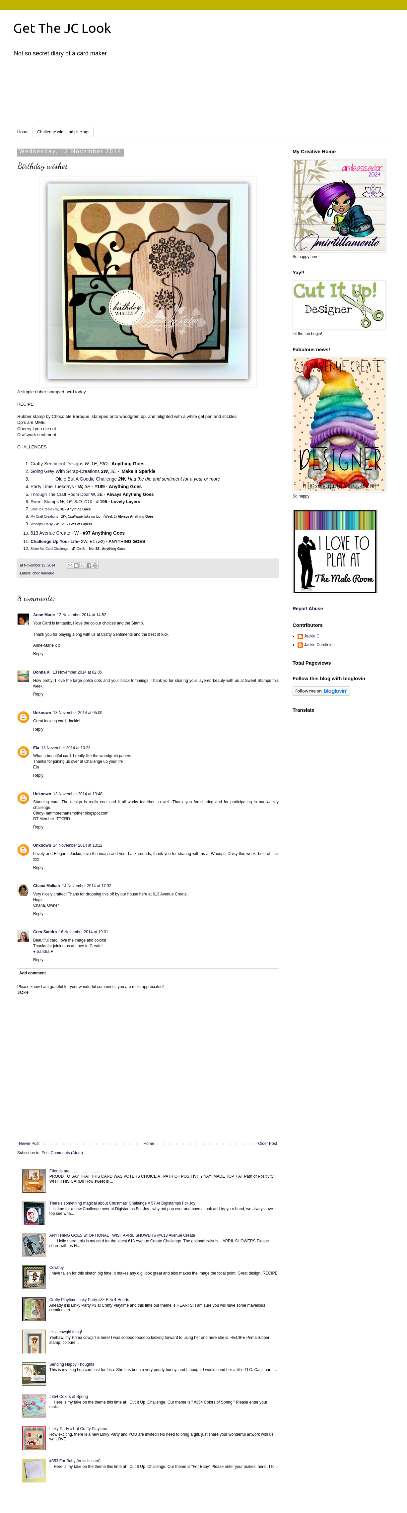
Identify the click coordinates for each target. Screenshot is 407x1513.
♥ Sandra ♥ (43, 951)
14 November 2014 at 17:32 (86, 886)
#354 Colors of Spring (68, 1396)
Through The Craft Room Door (60, 494)
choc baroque (43, 573)
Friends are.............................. (76, 1171)
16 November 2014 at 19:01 (83, 932)
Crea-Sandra (45, 932)
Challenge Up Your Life (54, 541)
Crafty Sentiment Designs (57, 463)
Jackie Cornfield (318, 644)
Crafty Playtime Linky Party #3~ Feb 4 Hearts (89, 1299)
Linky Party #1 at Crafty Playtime (78, 1428)
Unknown (42, 712)
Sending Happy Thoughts (71, 1364)
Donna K (42, 672)
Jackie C (311, 636)
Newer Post (29, 1143)
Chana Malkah (46, 886)
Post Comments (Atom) (62, 1153)
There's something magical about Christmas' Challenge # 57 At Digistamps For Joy (122, 1203)
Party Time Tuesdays (52, 486)
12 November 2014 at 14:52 (81, 615)
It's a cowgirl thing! (65, 1332)
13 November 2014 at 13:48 (77, 794)
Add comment (32, 973)
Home (23, 132)
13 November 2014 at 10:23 (66, 748)
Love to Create (42, 509)
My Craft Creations (44, 516)
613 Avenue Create (50, 533)
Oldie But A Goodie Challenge (86, 479)
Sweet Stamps (45, 501)
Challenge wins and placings (63, 132)
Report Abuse (308, 608)
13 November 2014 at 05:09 (77, 712)
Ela (36, 748)
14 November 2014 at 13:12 (77, 845)
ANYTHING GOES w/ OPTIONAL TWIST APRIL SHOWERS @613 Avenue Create (122, 1235)
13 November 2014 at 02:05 (77, 672)
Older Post (267, 1143)
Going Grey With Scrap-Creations (65, 471)
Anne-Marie (44, 615)
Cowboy (56, 1267)
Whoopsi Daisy (42, 524)
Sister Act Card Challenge (50, 549)
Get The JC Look (62, 28)
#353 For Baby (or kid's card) (75, 1461)
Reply (38, 653)
